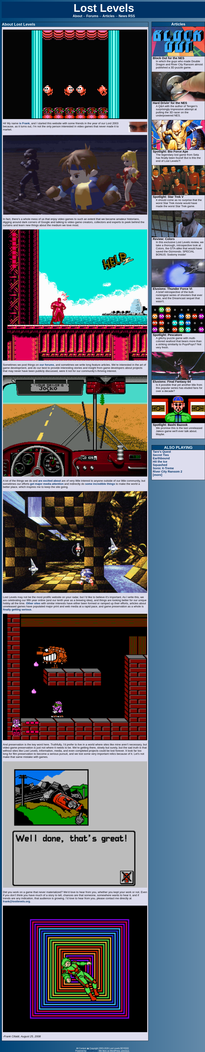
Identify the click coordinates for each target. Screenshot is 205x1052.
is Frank (24, 123)
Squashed (160, 465)
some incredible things (100, 483)
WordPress (92, 1051)
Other (29, 603)
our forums (47, 364)
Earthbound (161, 458)
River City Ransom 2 (167, 471)
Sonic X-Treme (163, 468)
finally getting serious (17, 609)
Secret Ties (161, 455)
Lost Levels (103, 8)
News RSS (127, 16)
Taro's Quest (162, 451)
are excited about (49, 480)
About (77, 16)
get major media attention (47, 483)
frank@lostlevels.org (16, 901)
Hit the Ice (160, 461)
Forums (92, 16)
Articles (108, 16)
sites (37, 603)
